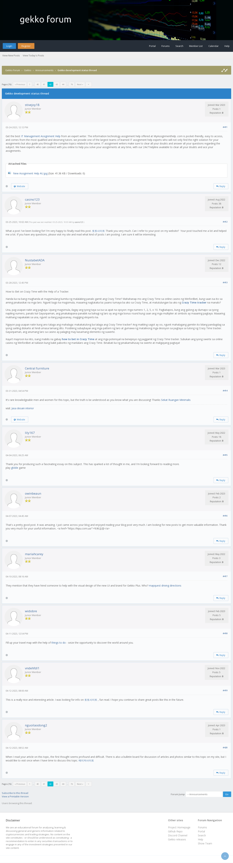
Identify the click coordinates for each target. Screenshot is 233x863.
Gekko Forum (12, 70)
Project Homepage (179, 827)
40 (38, 84)
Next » (80, 84)
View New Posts (11, 55)
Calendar (213, 46)
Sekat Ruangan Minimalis (176, 400)
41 (44, 84)
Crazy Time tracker (194, 302)
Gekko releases (177, 839)
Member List (196, 46)
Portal (152, 46)
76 (72, 84)
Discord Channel (177, 835)
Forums (165, 46)
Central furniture (37, 368)
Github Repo (175, 831)
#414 (225, 390)
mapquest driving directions (165, 585)
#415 (225, 455)
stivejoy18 (32, 105)
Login (9, 46)
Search (179, 46)
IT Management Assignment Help (40, 136)
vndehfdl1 (32, 668)
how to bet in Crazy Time (78, 339)
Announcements (44, 70)
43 (57, 84)
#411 (225, 127)
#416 (225, 515)
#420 (225, 747)
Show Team (205, 843)
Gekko (27, 70)
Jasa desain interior (22, 408)
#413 (225, 282)
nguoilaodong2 (36, 725)
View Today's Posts (33, 55)
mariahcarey (34, 554)
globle (14, 467)
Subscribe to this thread (15, 793)
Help (227, 46)
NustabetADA (35, 260)
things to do (59, 642)
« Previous (20, 84)
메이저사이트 (86, 760)
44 (63, 84)
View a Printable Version (15, 796)
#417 (225, 576)
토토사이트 (99, 231)
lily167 (30, 433)
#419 (225, 690)
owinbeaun (33, 493)
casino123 (32, 199)
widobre (31, 611)
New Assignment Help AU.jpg (30, 173)
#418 (225, 633)
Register (26, 46)
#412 (225, 221)
